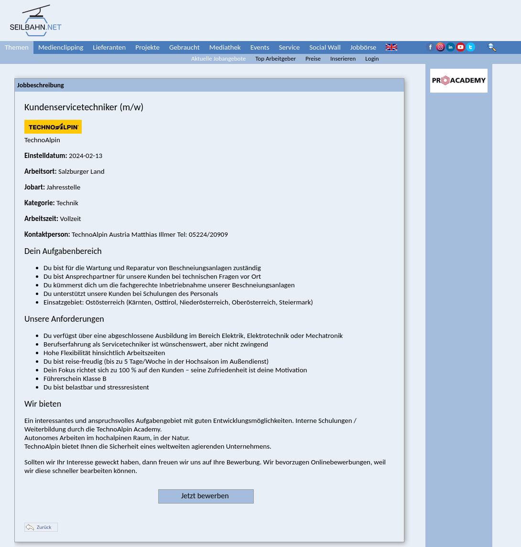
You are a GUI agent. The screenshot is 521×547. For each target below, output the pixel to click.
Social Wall (325, 47)
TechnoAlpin (53, 135)
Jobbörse (363, 47)
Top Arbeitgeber (275, 58)
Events (260, 47)
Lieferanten (109, 47)
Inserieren (343, 58)
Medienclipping (60, 47)
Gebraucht (184, 47)
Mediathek (225, 47)
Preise (313, 58)
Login (372, 58)
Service (289, 47)
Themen (17, 47)
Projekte (147, 47)
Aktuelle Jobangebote (218, 58)
